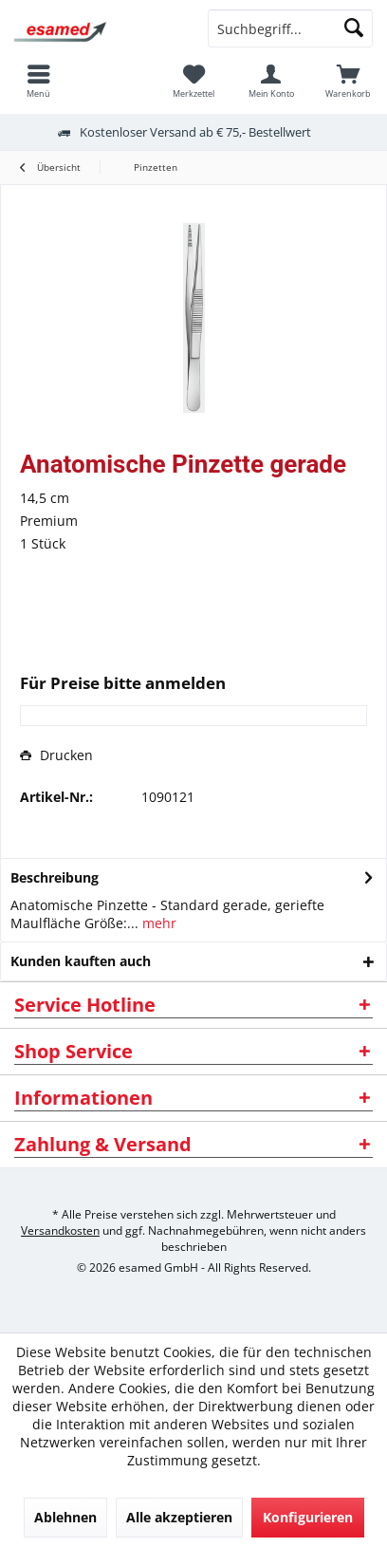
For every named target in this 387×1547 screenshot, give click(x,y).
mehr (157, 923)
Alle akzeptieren (179, 1517)
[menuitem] (348, 80)
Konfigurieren (308, 1517)
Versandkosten (60, 1230)
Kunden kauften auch (80, 961)
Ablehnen (65, 1517)
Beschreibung (54, 877)
